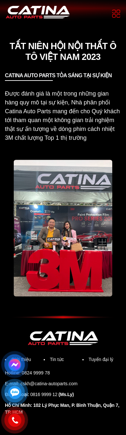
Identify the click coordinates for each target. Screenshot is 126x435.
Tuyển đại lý (102, 368)
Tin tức (57, 368)
